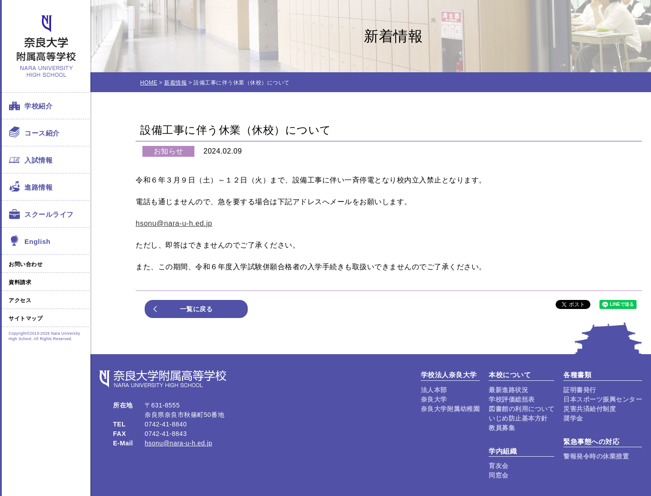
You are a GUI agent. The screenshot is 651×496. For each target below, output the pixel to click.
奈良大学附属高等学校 (46, 46)
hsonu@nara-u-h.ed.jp (174, 223)
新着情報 (175, 83)
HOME (148, 83)
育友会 (499, 465)
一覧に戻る (196, 309)
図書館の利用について (521, 408)
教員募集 (502, 427)
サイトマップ (25, 318)
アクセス (20, 300)
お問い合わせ (25, 264)
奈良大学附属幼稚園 (450, 408)
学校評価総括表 (512, 399)
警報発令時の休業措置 (596, 456)
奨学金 (573, 418)
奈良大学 (434, 399)
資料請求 (20, 282)
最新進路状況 (508, 389)
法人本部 (434, 389)
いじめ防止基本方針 (518, 418)
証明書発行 (579, 389)
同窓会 (499, 475)
